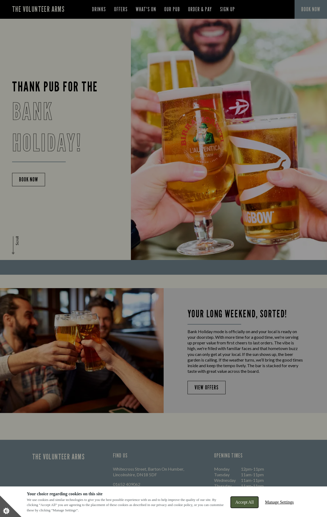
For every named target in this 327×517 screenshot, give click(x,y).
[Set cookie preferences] (10, 506)
